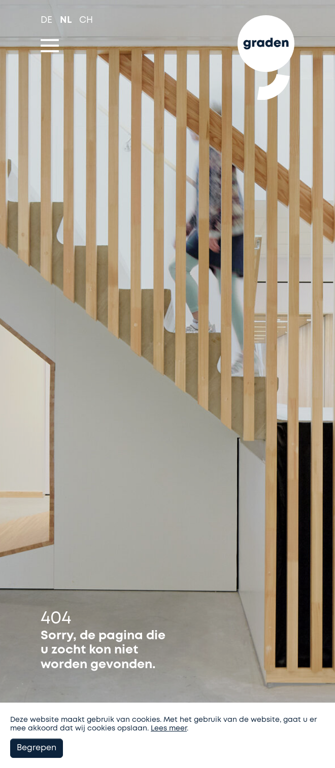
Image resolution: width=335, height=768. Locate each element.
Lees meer (169, 728)
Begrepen (36, 748)
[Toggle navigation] (50, 45)
